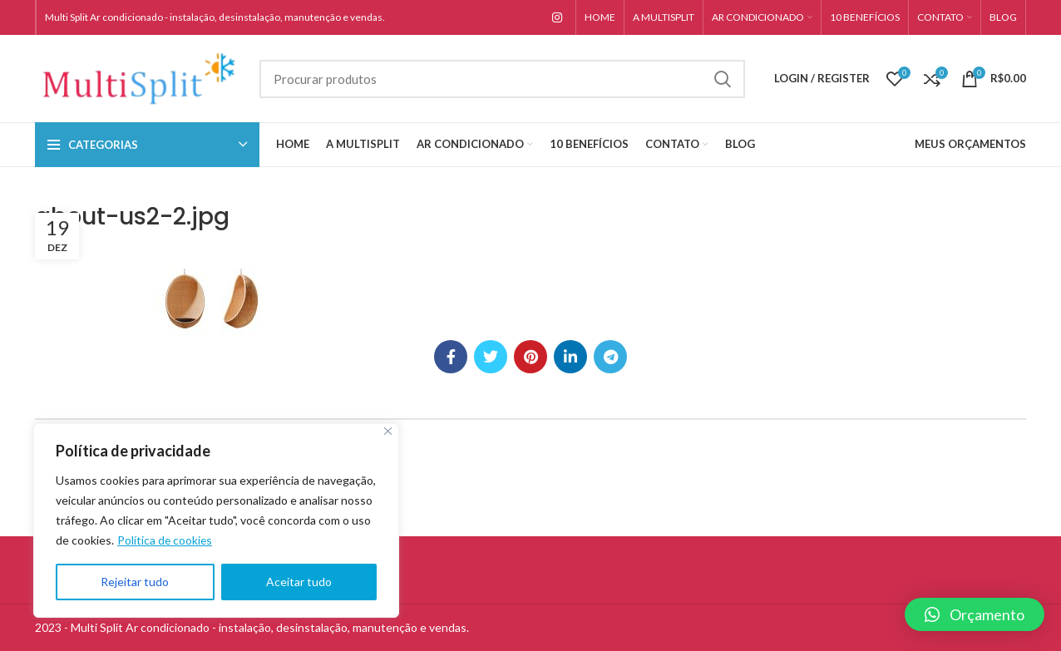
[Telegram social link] (610, 356)
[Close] (388, 431)
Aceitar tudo (299, 582)
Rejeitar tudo (135, 582)
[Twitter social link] (490, 356)
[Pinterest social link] (530, 356)
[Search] (502, 79)
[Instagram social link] (557, 17)
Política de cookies (165, 540)
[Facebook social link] (450, 356)
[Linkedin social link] (570, 356)
